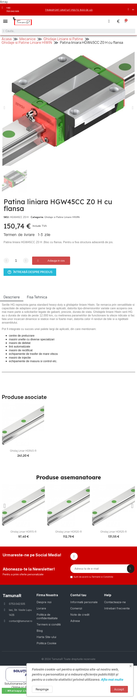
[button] (5, 21)
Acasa (7, 39)
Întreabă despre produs (29, 272)
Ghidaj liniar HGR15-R (23, 531)
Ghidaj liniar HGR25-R (113, 531)
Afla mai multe (112, 679)
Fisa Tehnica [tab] (37, 297)
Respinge (42, 689)
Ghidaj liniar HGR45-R (23, 450)
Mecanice (27, 39)
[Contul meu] (109, 21)
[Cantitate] (16, 260)
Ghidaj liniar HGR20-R (68, 531)
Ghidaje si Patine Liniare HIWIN (27, 42)
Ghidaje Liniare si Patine (63, 39)
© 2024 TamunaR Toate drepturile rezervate (68, 659)
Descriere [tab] (12, 297)
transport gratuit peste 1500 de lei (69, 10)
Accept (119, 689)
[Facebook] (74, 556)
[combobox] (68, 31)
